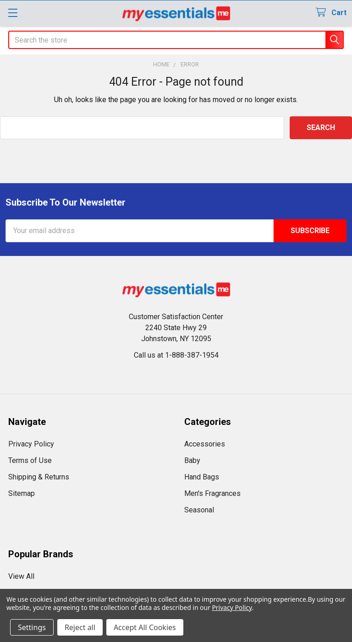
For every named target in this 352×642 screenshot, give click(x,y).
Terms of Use (30, 460)
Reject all (80, 627)
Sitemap (21, 493)
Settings (32, 627)
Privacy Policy (31, 444)
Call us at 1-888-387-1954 (176, 355)
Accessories (204, 444)
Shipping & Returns (38, 477)
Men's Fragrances (212, 493)
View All (21, 576)
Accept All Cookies (145, 627)
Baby (192, 460)
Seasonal (199, 510)
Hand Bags (201, 477)
